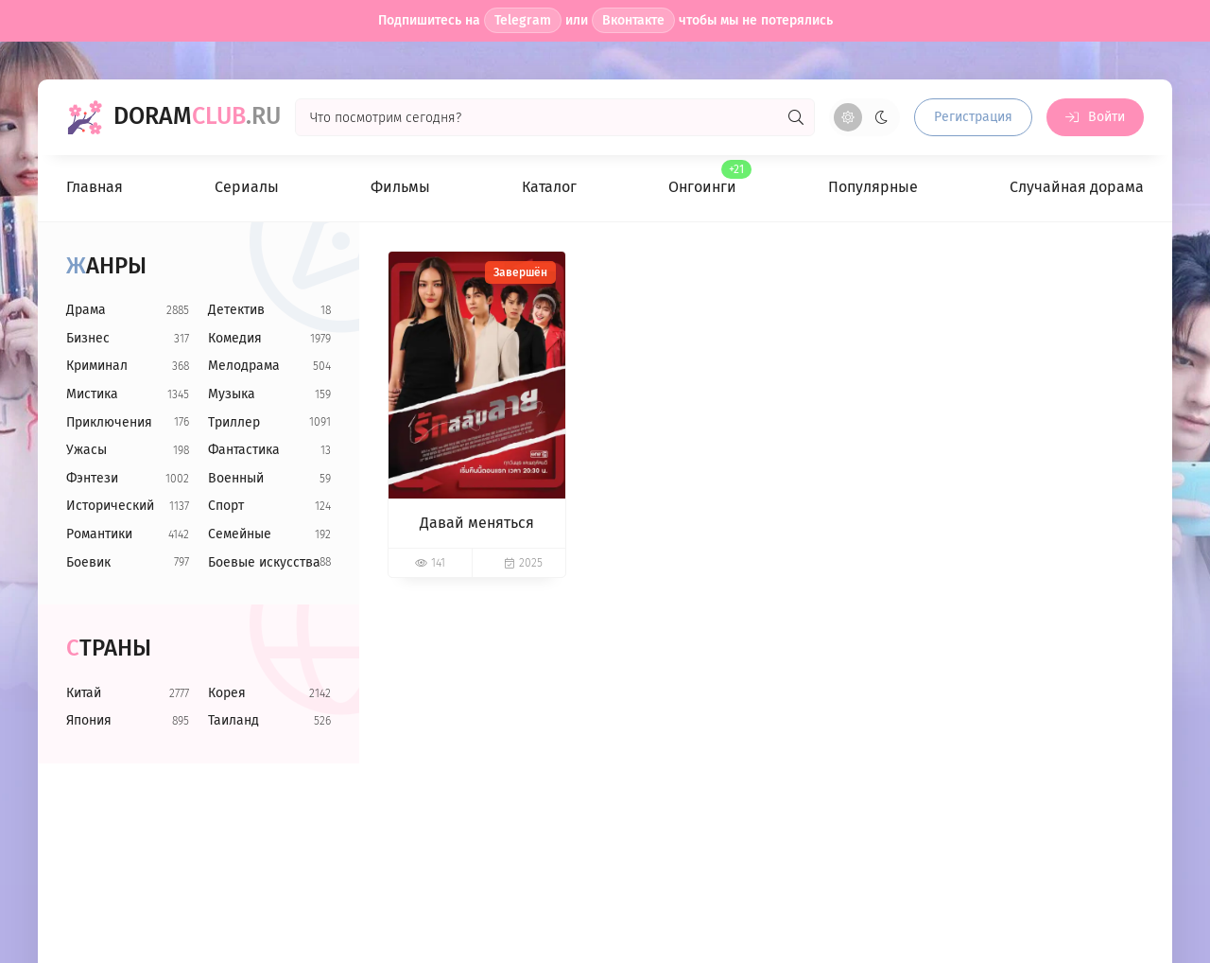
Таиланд (233, 720)
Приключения (109, 422)
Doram (197, 116)
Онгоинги (702, 178)
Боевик (88, 562)
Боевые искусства (264, 562)
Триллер (234, 422)
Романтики (99, 534)
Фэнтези (92, 478)
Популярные (873, 187)
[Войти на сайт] (1095, 117)
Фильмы (400, 187)
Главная (94, 187)
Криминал (97, 366)
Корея (227, 693)
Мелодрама (244, 366)
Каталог (549, 187)
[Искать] (796, 117)
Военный (236, 478)
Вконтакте (633, 20)
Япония (89, 720)
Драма (86, 310)
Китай (83, 693)
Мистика (92, 394)
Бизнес (88, 338)
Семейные (239, 534)
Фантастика (244, 450)
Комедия (235, 338)
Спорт (226, 506)
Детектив (236, 310)
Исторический (110, 506)
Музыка (231, 394)
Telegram (522, 20)
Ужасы (86, 450)
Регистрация (973, 117)
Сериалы (247, 187)
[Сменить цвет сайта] (864, 117)
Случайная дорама (1077, 187)
